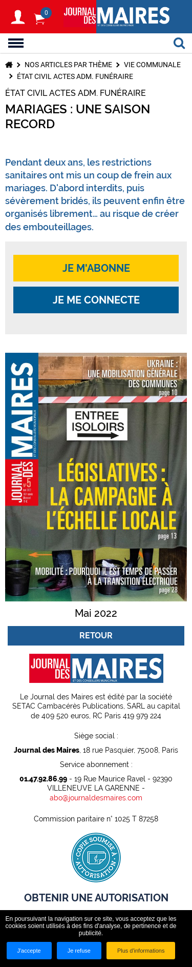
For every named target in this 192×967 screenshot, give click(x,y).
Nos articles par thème (68, 65)
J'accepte (29, 951)
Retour (96, 635)
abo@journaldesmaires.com (96, 798)
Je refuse (79, 951)
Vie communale (152, 65)
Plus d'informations (141, 951)
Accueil (9, 65)
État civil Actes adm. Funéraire (75, 76)
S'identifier (18, 17)
